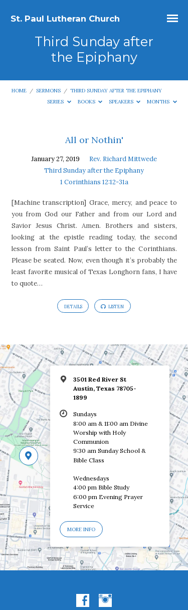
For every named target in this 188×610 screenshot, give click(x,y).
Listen (112, 307)
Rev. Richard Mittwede (123, 159)
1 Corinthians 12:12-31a (94, 182)
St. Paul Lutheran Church (65, 19)
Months (162, 101)
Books (90, 101)
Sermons (48, 90)
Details (73, 306)
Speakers (125, 101)
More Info (81, 529)
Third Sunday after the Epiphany (116, 90)
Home (19, 90)
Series (59, 101)
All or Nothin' (94, 140)
